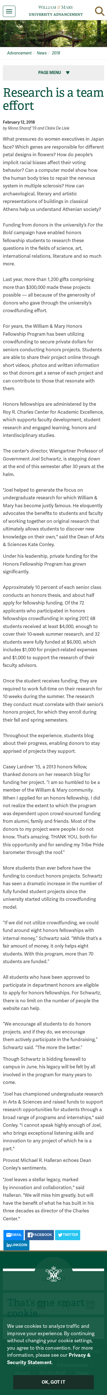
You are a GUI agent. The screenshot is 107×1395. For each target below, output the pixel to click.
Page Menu (54, 72)
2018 (56, 53)
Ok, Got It (53, 1382)
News (42, 53)
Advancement (19, 53)
